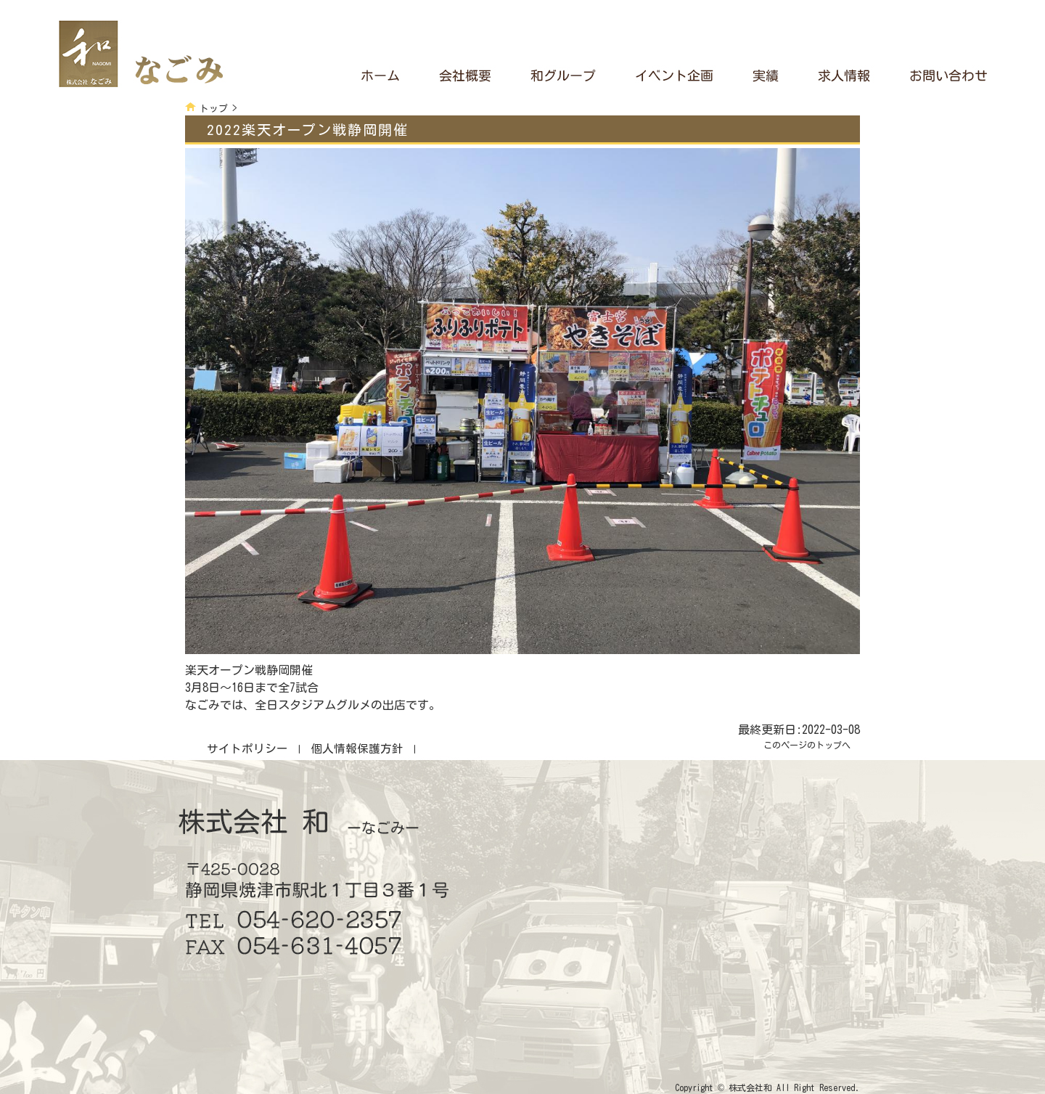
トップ (214, 108)
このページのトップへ (807, 744)
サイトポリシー (247, 748)
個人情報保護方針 (357, 748)
